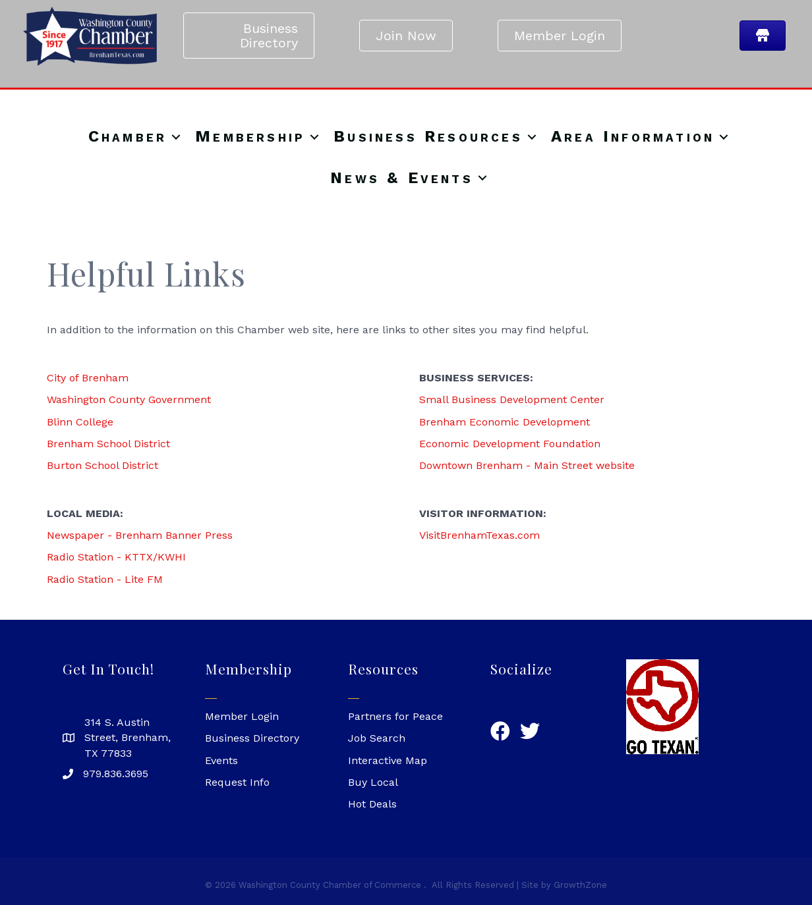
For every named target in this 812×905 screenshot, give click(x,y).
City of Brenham (88, 377)
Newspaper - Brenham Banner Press (140, 535)
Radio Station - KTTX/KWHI (116, 557)
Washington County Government (129, 399)
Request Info (237, 782)
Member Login (242, 716)
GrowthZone (580, 885)
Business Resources (428, 137)
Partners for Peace (395, 716)
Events (221, 760)
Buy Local (373, 782)
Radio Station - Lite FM (105, 579)
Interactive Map (387, 760)
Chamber (127, 137)
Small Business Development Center (511, 399)
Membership (250, 137)
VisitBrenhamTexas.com (479, 535)
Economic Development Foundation (509, 443)
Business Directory (252, 738)
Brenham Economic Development (504, 422)
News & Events (401, 178)
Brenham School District (108, 443)
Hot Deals (372, 804)
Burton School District (102, 465)
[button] (248, 36)
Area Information (632, 137)
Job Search (376, 738)
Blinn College (80, 422)
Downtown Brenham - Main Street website (527, 465)
